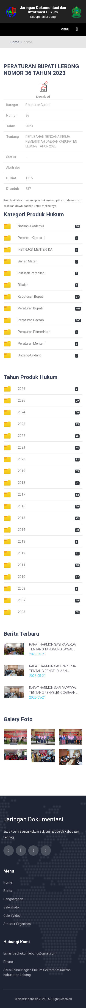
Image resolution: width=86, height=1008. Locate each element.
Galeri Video (12, 915)
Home (15, 42)
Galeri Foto (11, 907)
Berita (7, 891)
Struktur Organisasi (17, 924)
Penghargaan (13, 899)
